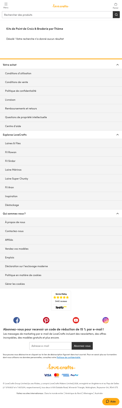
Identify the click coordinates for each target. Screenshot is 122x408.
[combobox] (57, 14)
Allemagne (88, 393)
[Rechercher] (116, 14)
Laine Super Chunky (16, 178)
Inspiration (11, 196)
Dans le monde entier (53, 393)
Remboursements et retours (21, 108)
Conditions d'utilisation (18, 73)
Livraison (10, 99)
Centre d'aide (13, 126)
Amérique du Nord (73, 393)
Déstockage (12, 205)
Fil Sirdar (10, 161)
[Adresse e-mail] (50, 346)
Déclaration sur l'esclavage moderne (26, 266)
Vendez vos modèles (16, 248)
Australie (99, 393)
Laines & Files (13, 143)
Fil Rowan (10, 152)
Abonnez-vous (82, 345)
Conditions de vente (16, 82)
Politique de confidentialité (20, 90)
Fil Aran (9, 187)
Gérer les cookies (15, 283)
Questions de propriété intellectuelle (26, 117)
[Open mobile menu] (6, 6)
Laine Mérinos (13, 169)
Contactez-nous (14, 231)
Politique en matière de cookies (23, 275)
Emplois (9, 257)
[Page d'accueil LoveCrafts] (61, 366)
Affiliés (9, 239)
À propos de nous (15, 222)
